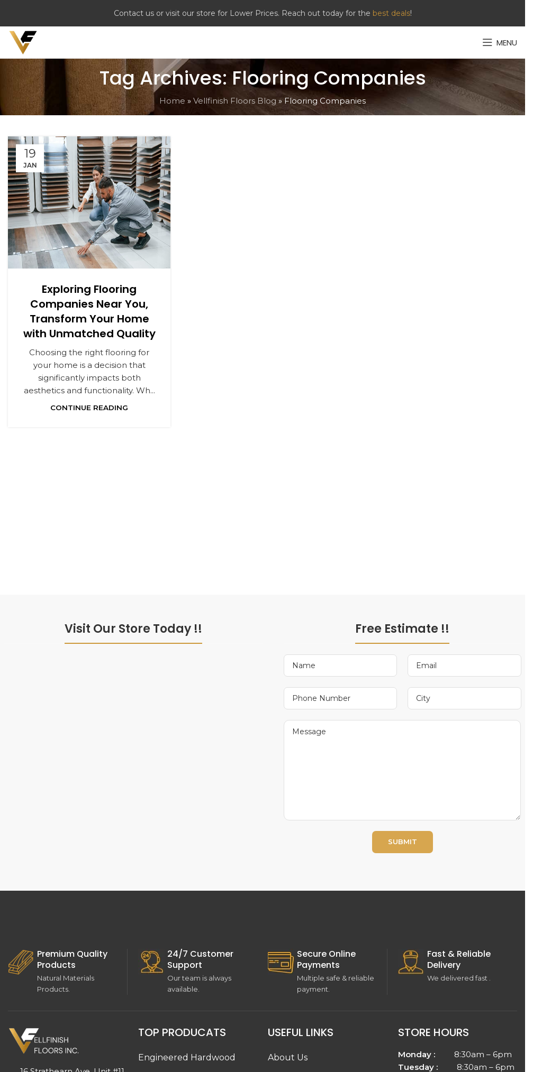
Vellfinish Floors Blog (234, 101)
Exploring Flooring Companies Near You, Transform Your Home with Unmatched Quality (89, 311)
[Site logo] (23, 41)
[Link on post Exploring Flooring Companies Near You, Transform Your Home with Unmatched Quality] (89, 202)
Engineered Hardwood (187, 1057)
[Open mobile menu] (499, 42)
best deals (391, 13)
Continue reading (89, 407)
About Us (288, 1057)
